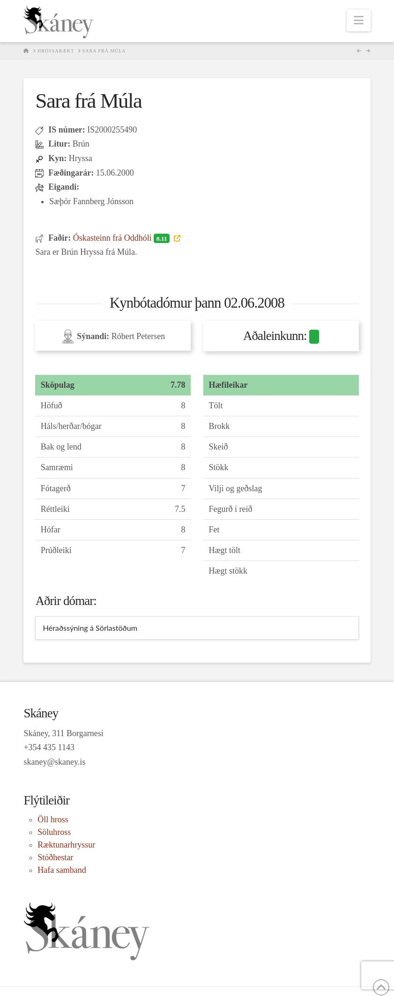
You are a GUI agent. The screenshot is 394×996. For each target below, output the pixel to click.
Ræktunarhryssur (66, 844)
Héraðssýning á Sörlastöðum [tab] (90, 627)
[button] (359, 20)
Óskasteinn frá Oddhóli (122, 238)
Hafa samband (61, 870)
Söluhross (54, 832)
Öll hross (52, 819)
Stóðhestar (55, 857)
